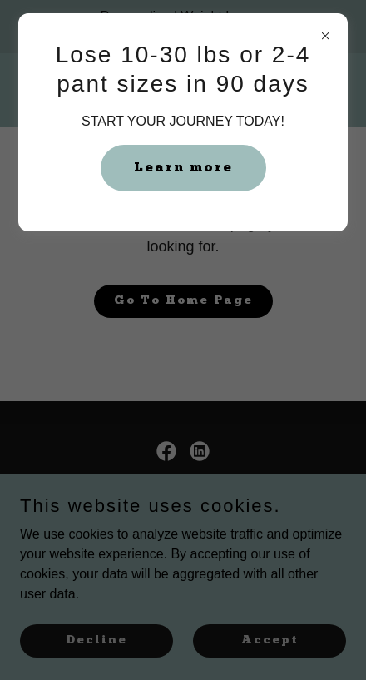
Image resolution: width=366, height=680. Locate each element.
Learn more (183, 168)
